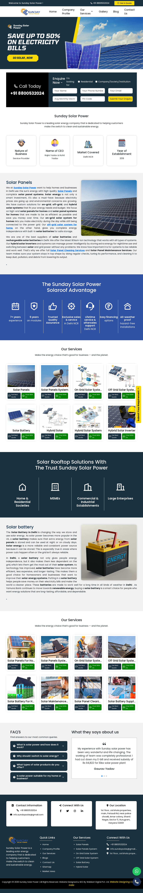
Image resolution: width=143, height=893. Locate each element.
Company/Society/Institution (114, 81)
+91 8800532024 (100, 3)
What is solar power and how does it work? (36, 746)
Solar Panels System (54, 390)
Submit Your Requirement (138, 404)
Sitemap (45, 866)
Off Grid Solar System (122, 390)
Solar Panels (21, 390)
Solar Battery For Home (23, 701)
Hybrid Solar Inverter (121, 430)
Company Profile (68, 11)
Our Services (86, 11)
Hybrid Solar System (88, 430)
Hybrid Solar (55, 430)
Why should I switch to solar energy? (36, 756)
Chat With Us (27, 395)
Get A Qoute (124, 3)
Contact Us (129, 11)
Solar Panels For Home (23, 661)
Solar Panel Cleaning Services (67, 250)
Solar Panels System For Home (61, 661)
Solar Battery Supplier (122, 701)
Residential (87, 81)
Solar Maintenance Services (59, 701)
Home (53, 11)
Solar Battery (21, 430)
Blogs (44, 857)
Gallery (103, 11)
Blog (116, 11)
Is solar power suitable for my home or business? (37, 777)
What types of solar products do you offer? (36, 766)
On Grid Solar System (89, 390)
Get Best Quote (13, 395)
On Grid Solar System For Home (95, 661)
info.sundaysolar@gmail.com (28, 814)
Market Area (47, 871)
